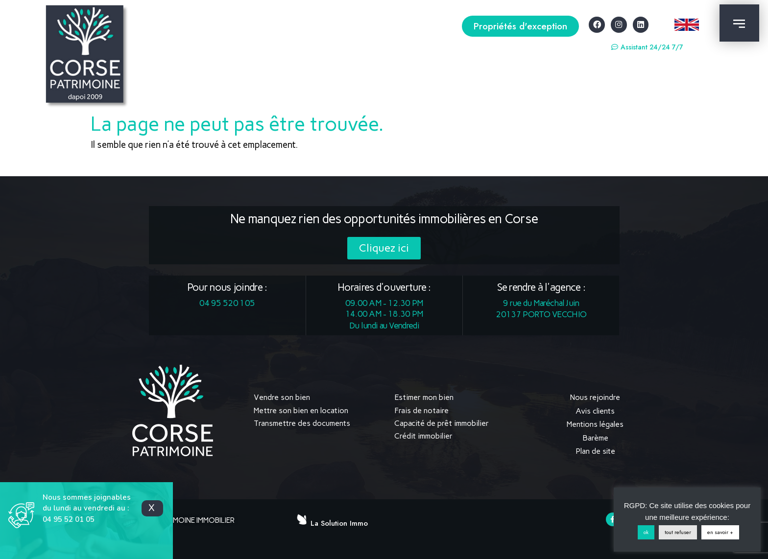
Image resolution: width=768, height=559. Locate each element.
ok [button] (646, 532)
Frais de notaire (421, 410)
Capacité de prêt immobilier (441, 423)
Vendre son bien (282, 397)
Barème (595, 436)
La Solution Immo (339, 520)
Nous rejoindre (595, 397)
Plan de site (595, 448)
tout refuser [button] (678, 532)
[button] (520, 26)
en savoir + (720, 532)
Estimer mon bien (424, 397)
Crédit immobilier (423, 436)
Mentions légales (595, 423)
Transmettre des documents (302, 423)
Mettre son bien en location (301, 410)
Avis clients (595, 410)
